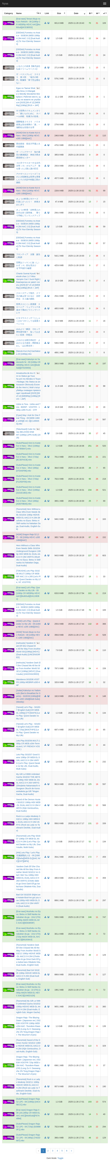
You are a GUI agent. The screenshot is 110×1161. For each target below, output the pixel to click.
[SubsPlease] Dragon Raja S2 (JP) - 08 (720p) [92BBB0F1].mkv (28, 1127)
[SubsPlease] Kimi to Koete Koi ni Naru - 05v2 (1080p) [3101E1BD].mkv (28, 490)
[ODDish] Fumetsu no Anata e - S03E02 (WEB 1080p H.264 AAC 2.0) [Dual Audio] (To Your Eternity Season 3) (28, 610)
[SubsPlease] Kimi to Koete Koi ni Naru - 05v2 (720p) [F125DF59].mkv (28, 479)
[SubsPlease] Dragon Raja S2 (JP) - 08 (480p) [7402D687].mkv (28, 1138)
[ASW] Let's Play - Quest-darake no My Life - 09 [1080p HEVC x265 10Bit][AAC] (28, 624)
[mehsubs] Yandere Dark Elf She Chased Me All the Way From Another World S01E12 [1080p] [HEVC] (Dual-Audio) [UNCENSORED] (28, 668)
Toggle (60, 1158)
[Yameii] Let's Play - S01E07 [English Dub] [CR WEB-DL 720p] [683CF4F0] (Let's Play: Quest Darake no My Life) (28, 730)
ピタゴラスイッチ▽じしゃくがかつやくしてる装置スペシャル (28, 321)
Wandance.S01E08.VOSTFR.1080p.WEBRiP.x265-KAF (28, 682)
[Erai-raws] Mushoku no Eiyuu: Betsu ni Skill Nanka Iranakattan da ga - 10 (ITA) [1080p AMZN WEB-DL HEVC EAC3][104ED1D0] (28, 990)
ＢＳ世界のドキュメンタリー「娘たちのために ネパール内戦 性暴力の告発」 (28, 113)
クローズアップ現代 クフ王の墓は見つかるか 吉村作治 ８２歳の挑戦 (28, 296)
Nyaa (5, 3)
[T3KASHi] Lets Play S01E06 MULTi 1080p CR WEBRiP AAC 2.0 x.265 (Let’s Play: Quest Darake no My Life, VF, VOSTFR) (28, 576)
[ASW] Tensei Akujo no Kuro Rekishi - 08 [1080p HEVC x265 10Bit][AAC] (28, 635)
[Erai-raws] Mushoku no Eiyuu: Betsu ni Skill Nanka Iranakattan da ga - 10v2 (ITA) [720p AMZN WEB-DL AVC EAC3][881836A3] (28, 934)
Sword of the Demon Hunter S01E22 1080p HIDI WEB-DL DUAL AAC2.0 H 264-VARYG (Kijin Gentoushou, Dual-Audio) (28, 805)
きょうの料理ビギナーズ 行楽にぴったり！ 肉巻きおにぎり (28, 202)
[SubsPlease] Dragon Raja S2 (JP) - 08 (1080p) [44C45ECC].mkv (28, 1102)
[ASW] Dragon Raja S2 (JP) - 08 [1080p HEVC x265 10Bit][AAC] (28, 537)
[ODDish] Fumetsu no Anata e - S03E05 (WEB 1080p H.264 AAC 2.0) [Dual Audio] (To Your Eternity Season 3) (28, 55)
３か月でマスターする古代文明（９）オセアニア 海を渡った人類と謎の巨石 (28, 166)
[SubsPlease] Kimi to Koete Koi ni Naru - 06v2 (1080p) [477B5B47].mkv (28, 446)
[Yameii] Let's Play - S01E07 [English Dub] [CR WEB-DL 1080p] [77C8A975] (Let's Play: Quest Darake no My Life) (28, 713)
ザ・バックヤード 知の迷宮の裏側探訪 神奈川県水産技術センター (28, 155)
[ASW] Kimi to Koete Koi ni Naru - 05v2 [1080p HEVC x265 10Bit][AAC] (28, 191)
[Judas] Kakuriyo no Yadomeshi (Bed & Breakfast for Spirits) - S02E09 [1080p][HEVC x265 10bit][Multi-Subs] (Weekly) (28, 696)
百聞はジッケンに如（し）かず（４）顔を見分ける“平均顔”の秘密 (28, 265)
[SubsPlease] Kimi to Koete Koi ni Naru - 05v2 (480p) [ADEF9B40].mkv (28, 501)
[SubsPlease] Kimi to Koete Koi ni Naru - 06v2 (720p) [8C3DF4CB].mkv (28, 457)
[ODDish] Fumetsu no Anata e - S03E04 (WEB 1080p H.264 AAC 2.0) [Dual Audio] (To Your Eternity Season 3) (28, 226)
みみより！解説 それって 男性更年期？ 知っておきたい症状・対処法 (29, 332)
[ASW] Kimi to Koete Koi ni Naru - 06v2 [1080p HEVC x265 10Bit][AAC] (28, 136)
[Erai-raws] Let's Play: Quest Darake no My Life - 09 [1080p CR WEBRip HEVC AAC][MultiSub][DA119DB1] (28, 593)
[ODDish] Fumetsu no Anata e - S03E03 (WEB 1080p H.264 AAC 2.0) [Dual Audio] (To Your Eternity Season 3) (28, 243)
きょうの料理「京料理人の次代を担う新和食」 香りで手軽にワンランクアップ (28, 213)
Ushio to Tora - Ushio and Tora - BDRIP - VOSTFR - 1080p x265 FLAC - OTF (28, 407)
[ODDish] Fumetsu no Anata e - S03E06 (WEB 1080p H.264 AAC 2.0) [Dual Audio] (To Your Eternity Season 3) (28, 38)
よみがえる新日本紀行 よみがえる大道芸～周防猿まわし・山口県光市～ (28, 343)
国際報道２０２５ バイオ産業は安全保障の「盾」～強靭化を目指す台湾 (28, 125)
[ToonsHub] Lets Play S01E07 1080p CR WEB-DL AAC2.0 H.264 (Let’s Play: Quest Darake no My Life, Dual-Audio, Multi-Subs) (28, 841)
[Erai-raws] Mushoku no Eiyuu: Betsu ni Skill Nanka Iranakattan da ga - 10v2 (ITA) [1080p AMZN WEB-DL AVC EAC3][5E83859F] (28, 917)
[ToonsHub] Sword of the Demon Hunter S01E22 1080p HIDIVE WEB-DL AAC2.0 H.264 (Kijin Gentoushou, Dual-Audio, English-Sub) (28, 1046)
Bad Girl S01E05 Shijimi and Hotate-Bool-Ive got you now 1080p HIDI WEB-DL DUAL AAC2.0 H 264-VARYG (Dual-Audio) (28, 900)
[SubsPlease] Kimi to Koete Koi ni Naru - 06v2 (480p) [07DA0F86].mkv (28, 468)
